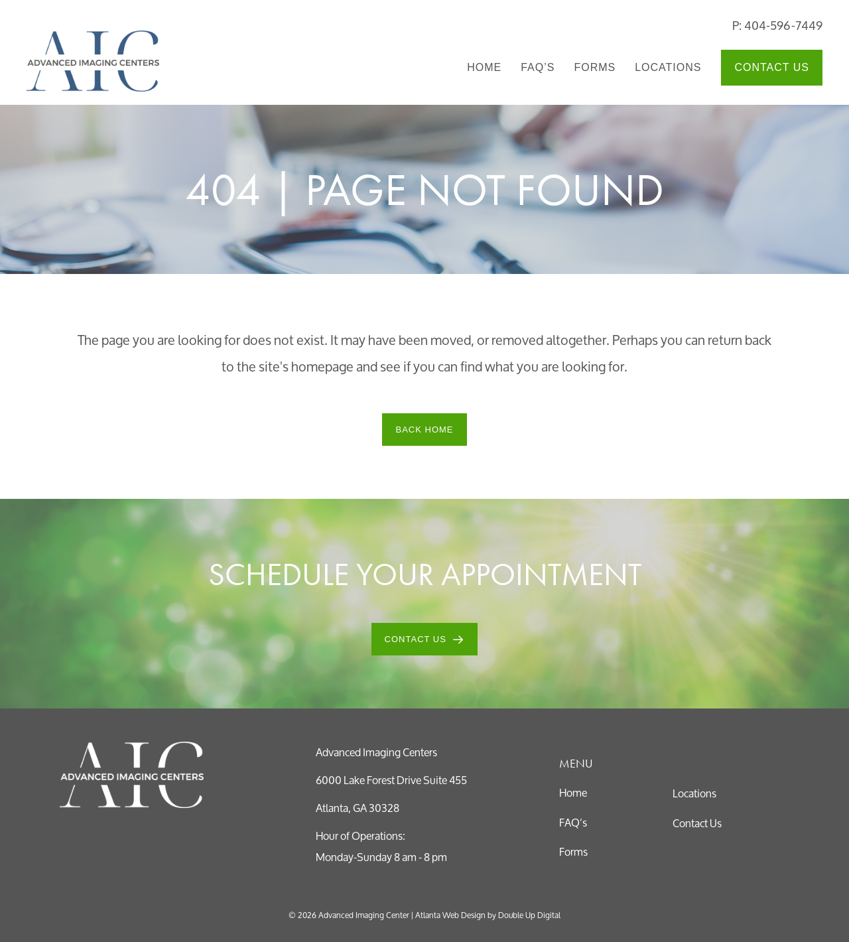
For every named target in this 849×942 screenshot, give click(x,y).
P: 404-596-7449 (777, 25)
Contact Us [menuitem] (771, 67)
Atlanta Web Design (450, 915)
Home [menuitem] (484, 67)
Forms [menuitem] (595, 67)
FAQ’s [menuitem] (538, 67)
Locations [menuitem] (668, 67)
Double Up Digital (529, 915)
